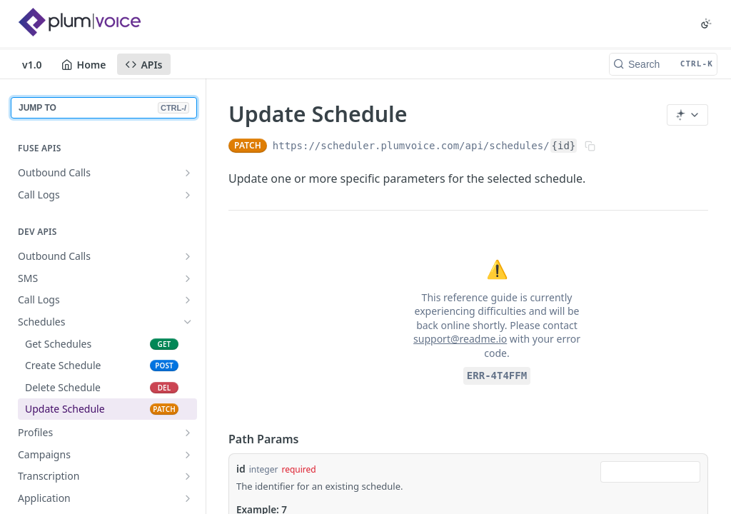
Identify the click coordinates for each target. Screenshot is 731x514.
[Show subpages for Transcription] (187, 476)
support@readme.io (460, 339)
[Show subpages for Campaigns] (187, 454)
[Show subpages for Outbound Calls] (187, 172)
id (241, 468)
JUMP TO (104, 108)
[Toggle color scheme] (706, 23)
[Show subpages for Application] (187, 498)
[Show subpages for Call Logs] (187, 195)
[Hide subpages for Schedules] (187, 322)
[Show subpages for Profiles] (187, 432)
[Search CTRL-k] (663, 64)
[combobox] (650, 472)
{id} (564, 145)
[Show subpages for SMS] (187, 278)
